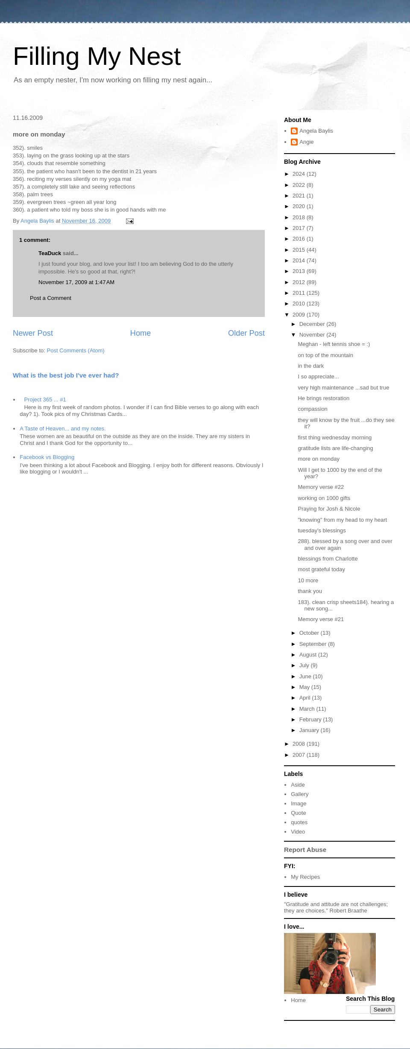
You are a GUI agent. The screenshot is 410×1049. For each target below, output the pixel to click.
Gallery (299, 794)
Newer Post (33, 333)
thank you (310, 591)
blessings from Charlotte (327, 558)
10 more (308, 580)
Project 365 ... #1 (45, 399)
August (308, 654)
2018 (300, 217)
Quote (298, 813)
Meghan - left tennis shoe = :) (334, 344)
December (313, 324)
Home (140, 333)
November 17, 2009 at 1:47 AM (76, 282)
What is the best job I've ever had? (66, 375)
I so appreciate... (318, 376)
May (305, 687)
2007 (300, 755)
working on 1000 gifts (324, 498)
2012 (300, 282)
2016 (300, 238)
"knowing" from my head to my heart (342, 520)
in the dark (311, 366)
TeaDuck (49, 253)
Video (298, 831)
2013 (300, 271)
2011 (300, 293)
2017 (300, 228)
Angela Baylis (316, 131)
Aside (298, 785)
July (305, 665)
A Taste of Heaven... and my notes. (62, 428)
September (313, 644)
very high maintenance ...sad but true (343, 387)
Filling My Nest (97, 56)
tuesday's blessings (322, 530)
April (305, 697)
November (313, 334)
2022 (300, 185)
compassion (312, 409)
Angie (306, 142)
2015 (300, 250)
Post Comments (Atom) (76, 350)
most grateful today (321, 569)
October (310, 633)
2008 (300, 744)
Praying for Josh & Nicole (329, 509)
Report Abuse (305, 849)
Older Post (246, 333)
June (306, 676)
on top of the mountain (325, 355)
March (307, 709)
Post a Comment (50, 298)
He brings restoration (323, 398)
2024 (300, 174)
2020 (300, 206)
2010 (300, 303)
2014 (300, 260)
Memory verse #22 (321, 487)
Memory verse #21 (321, 619)
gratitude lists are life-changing (335, 448)
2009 (300, 314)
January (310, 730)
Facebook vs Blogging (47, 457)
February (311, 719)
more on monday (319, 459)
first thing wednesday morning (335, 437)
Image (298, 803)
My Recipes (305, 877)
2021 (300, 195)
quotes (299, 822)
